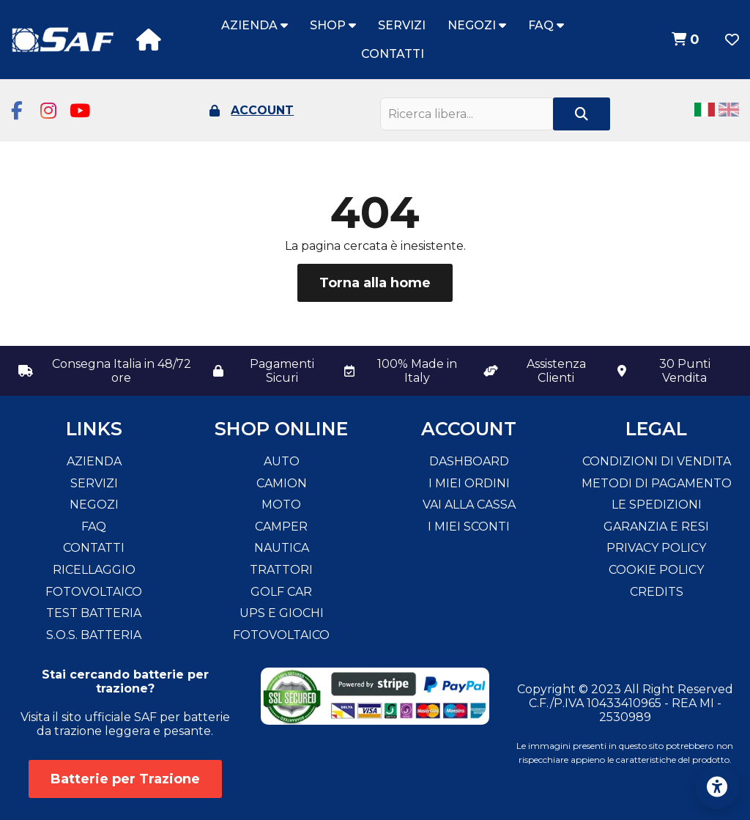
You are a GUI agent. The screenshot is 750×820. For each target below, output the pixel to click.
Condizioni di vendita (656, 461)
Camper (281, 526)
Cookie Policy (656, 570)
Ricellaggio (94, 570)
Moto (281, 504)
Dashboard (469, 461)
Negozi (477, 25)
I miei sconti (469, 526)
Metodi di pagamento (657, 483)
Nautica (281, 548)
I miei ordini (469, 483)
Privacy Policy (656, 548)
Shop (333, 25)
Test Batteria (93, 613)
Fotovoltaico (93, 592)
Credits (656, 592)
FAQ (546, 25)
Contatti (392, 54)
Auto (282, 461)
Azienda (254, 25)
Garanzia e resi (656, 526)
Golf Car (281, 592)
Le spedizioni (657, 504)
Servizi (402, 25)
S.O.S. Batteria (93, 635)
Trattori (281, 570)
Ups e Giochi (282, 613)
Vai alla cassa (469, 504)
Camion (281, 483)
